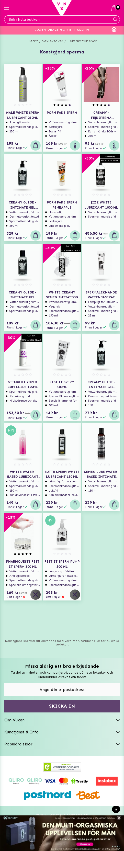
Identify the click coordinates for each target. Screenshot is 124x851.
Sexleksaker (52, 41)
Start (33, 41)
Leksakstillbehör (82, 41)
